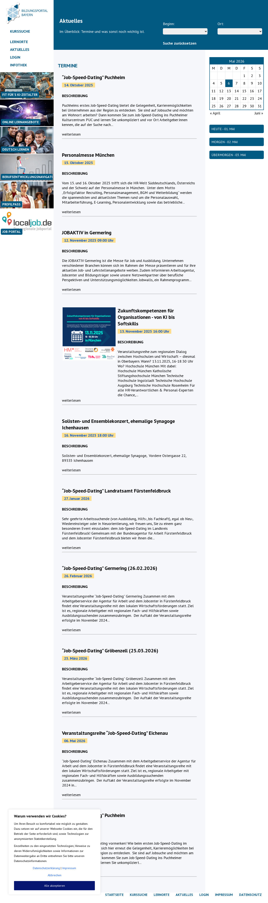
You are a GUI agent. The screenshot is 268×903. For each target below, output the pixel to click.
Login (15, 57)
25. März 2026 (75, 658)
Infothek (18, 65)
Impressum (69, 868)
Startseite (114, 895)
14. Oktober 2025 (78, 85)
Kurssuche (20, 31)
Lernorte (19, 41)
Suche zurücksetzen (179, 43)
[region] (54, 852)
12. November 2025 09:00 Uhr (88, 240)
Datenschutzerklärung (46, 868)
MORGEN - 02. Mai (224, 142)
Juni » (259, 113)
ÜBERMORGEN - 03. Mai (228, 155)
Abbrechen (54, 875)
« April (215, 113)
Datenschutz (250, 895)
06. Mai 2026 (74, 740)
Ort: (221, 23)
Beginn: (169, 23)
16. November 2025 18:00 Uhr (88, 435)
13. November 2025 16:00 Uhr (144, 331)
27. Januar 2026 (76, 498)
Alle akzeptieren (54, 886)
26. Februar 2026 (78, 575)
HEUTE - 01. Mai (223, 129)
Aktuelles (19, 49)
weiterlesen (71, 134)
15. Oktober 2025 (78, 162)
